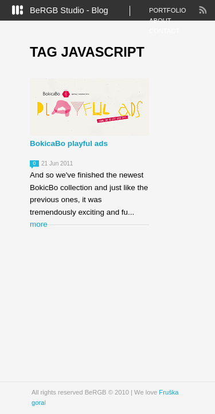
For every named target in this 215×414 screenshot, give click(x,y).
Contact (164, 30)
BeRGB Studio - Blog (69, 10)
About (160, 20)
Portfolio (167, 10)
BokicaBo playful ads (69, 143)
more (39, 224)
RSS (202, 10)
